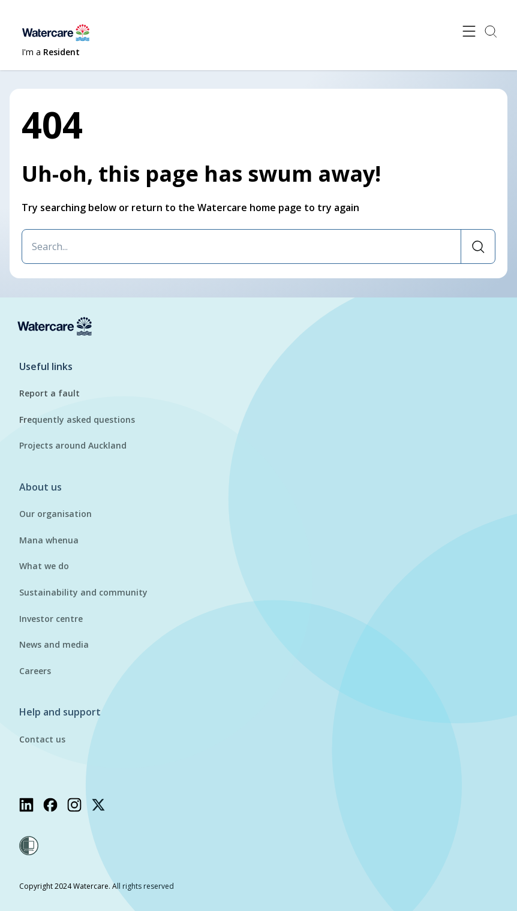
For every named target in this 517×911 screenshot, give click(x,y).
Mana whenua (49, 540)
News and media (54, 644)
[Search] (478, 246)
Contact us (42, 739)
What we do (44, 566)
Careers (35, 671)
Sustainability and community (83, 592)
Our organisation (55, 513)
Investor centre (51, 618)
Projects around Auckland (73, 445)
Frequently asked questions (77, 419)
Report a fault (49, 393)
